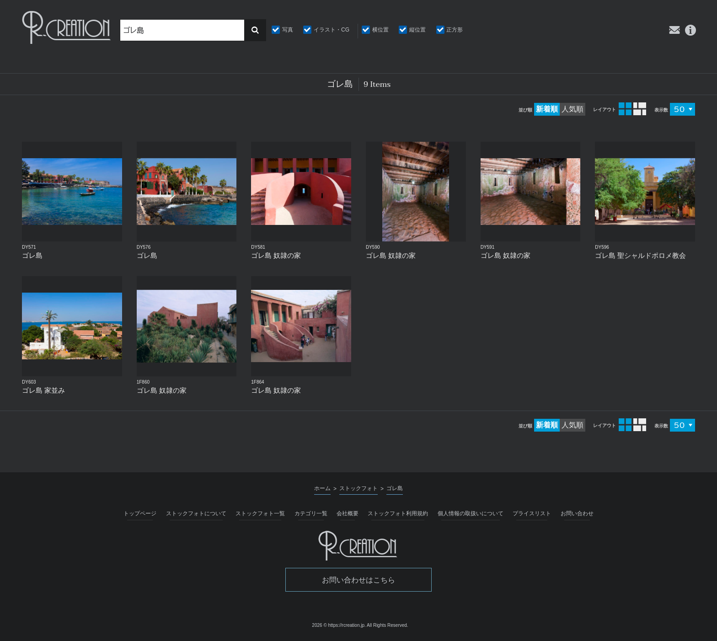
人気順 (572, 109)
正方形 (454, 30)
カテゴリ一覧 (310, 513)
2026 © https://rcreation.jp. (338, 625)
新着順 (547, 109)
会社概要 (347, 513)
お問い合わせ (577, 513)
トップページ (139, 513)
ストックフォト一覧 (260, 513)
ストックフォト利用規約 (398, 513)
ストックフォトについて (196, 513)
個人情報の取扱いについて (470, 513)
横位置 (380, 30)
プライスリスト (532, 513)
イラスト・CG (331, 30)
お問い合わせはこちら (358, 580)
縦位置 (417, 30)
